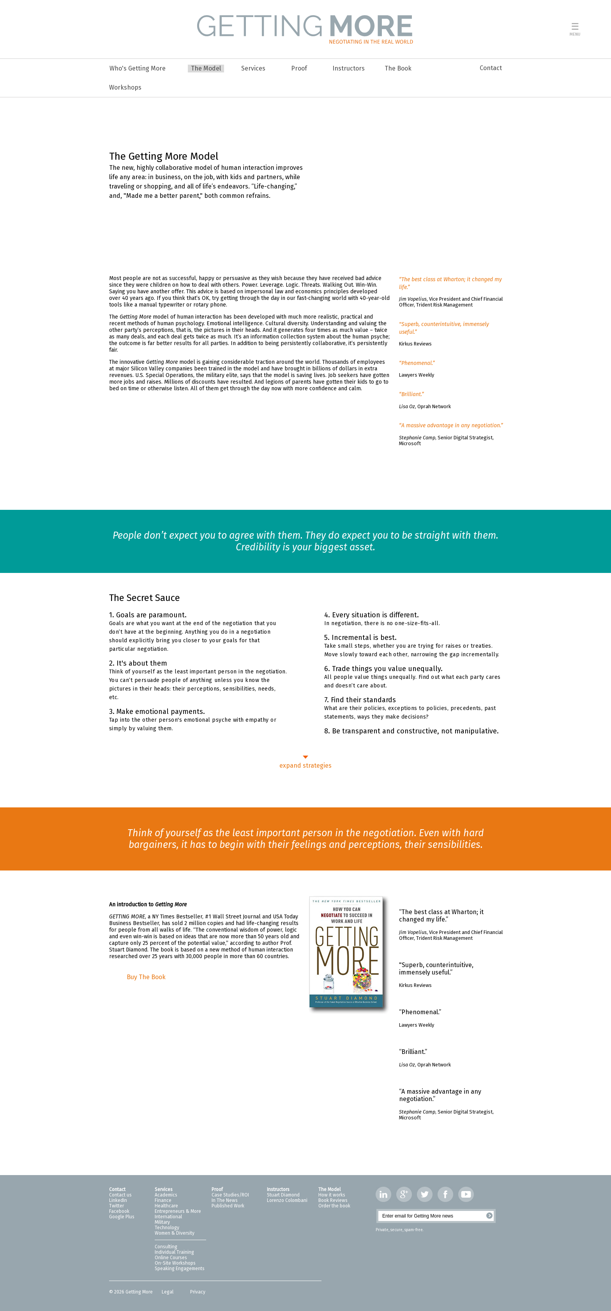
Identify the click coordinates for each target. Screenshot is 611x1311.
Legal (168, 1292)
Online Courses (171, 1257)
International (168, 1216)
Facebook (119, 1211)
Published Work (228, 1206)
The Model (206, 68)
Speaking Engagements (180, 1268)
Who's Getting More (137, 68)
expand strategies (305, 765)
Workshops (125, 87)
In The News (225, 1200)
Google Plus (121, 1216)
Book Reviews (333, 1200)
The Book (398, 68)
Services (253, 68)
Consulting (166, 1246)
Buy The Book (146, 977)
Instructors (348, 68)
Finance (163, 1200)
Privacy (197, 1292)
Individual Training (174, 1252)
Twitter (116, 1206)
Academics (166, 1195)
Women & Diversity (174, 1233)
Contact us (120, 1195)
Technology (167, 1227)
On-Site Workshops (175, 1263)
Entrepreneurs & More (178, 1211)
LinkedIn (118, 1200)
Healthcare (166, 1206)
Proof (299, 68)
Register (489, 1215)
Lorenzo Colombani (287, 1200)
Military (162, 1222)
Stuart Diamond (283, 1195)
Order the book (334, 1206)
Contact (491, 68)
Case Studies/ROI (230, 1195)
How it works (331, 1195)
